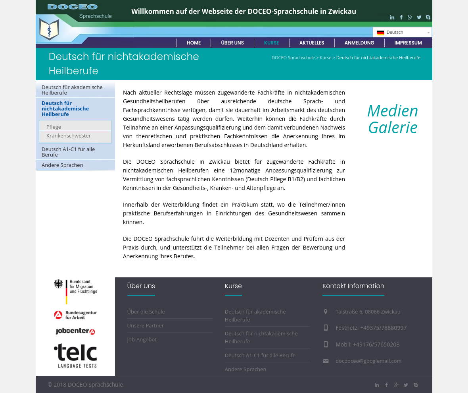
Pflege (53, 126)
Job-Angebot (142, 339)
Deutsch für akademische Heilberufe (72, 89)
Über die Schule (146, 311)
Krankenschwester (68, 135)
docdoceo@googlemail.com (368, 360)
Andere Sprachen (62, 164)
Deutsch (390, 32)
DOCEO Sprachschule (293, 57)
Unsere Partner (145, 325)
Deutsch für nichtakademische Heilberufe (65, 108)
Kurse (325, 57)
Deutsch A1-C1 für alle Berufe (68, 151)
